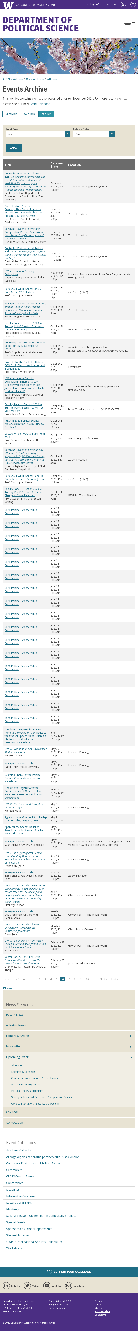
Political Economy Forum (25, 1084)
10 (88, 979)
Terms (98, 1304)
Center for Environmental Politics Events (34, 1078)
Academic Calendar (18, 1150)
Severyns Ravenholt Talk (19, 763)
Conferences (14, 1183)
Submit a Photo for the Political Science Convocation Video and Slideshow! (23, 778)
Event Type (12, 129)
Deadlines (13, 1190)
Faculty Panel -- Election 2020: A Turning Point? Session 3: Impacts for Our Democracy (24, 326)
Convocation (14, 1123)
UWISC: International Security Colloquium (35, 1103)
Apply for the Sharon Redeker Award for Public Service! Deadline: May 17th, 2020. (25, 830)
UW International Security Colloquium (19, 272)
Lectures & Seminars (23, 1071)
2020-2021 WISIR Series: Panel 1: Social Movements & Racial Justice (25, 477)
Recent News (15, 1015)
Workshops (14, 1248)
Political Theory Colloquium (27, 1090)
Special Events (15, 1222)
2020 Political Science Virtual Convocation (21, 511)
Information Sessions (20, 1196)
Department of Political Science (41, 24)
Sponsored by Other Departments (29, 1229)
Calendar (29, 114)
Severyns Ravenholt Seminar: (25, 308)
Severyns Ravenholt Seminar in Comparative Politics (41, 1097)
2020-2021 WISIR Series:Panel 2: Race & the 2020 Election (23, 290)
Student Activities (17, 1235)
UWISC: (26, 750)
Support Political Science (69, 1272)
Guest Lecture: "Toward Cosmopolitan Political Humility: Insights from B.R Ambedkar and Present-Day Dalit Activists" (23, 210)
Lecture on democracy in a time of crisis (25, 435)
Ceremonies (14, 1170)
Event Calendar (39, 104)
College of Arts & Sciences (101, 4)
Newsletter (13, 1046)
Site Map (99, 1308)
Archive (46, 114)
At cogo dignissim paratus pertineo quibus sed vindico (42, 1157)
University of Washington (23, 1322)
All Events (52, 79)
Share (7, 988)
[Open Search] (133, 4)
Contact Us (100, 1314)
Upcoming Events (35, 79)
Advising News (16, 1025)
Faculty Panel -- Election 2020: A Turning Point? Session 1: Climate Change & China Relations (24, 492)
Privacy (98, 1301)
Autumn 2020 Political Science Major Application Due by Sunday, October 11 (24, 424)
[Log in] (123, 4)
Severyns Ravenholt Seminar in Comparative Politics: (24, 233)
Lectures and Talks (19, 1203)
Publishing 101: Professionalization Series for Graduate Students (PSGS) (25, 346)
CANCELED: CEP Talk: (25, 893)
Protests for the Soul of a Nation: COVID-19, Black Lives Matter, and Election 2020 (25, 365)
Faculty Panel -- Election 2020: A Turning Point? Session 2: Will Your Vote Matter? (25, 407)
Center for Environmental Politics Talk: (25, 181)
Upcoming (11, 114)
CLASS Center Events (20, 1176)
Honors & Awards (18, 1036)
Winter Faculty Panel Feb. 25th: (23, 960)
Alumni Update (102, 1311)
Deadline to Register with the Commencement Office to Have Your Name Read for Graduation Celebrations (23, 792)
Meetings (12, 1209)
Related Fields (81, 129)
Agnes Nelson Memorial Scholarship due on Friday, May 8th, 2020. (26, 818)
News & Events (15, 79)
